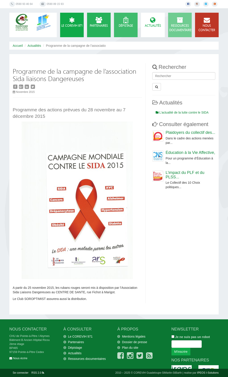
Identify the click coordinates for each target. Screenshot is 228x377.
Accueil (18, 45)
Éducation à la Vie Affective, (190, 152)
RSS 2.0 (37, 372)
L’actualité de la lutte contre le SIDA (182, 112)
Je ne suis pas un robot (190, 337)
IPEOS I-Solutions (208, 372)
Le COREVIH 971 (72, 22)
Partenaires (99, 22)
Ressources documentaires (180, 24)
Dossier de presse (134, 342)
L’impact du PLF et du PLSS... (185, 174)
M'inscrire (180, 351)
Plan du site (130, 347)
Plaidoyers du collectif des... (190, 132)
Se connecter (20, 372)
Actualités (152, 22)
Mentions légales (133, 336)
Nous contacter (207, 24)
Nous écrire (18, 358)
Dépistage (125, 22)
